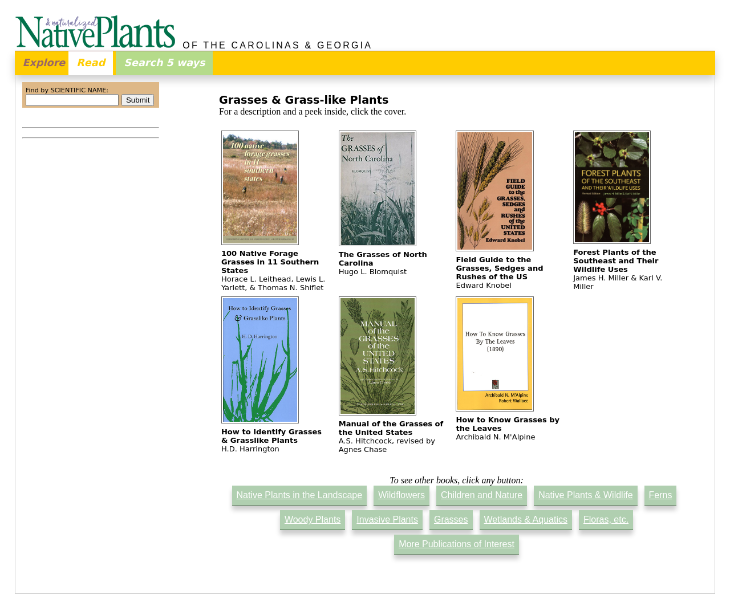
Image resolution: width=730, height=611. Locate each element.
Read (90, 62)
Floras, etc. (605, 519)
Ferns (660, 495)
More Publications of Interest (456, 544)
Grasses (451, 519)
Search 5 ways (164, 62)
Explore (44, 62)
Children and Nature (481, 495)
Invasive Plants (387, 519)
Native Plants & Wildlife (585, 495)
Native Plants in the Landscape (300, 495)
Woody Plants (312, 519)
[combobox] (72, 100)
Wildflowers (401, 495)
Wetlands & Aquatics (525, 519)
